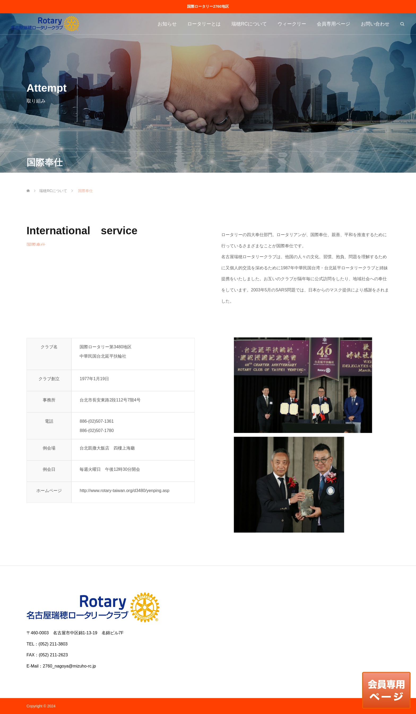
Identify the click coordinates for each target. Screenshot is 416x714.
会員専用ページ (333, 24)
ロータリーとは (204, 24)
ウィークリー (292, 24)
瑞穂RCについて (249, 24)
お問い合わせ (375, 24)
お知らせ (167, 24)
